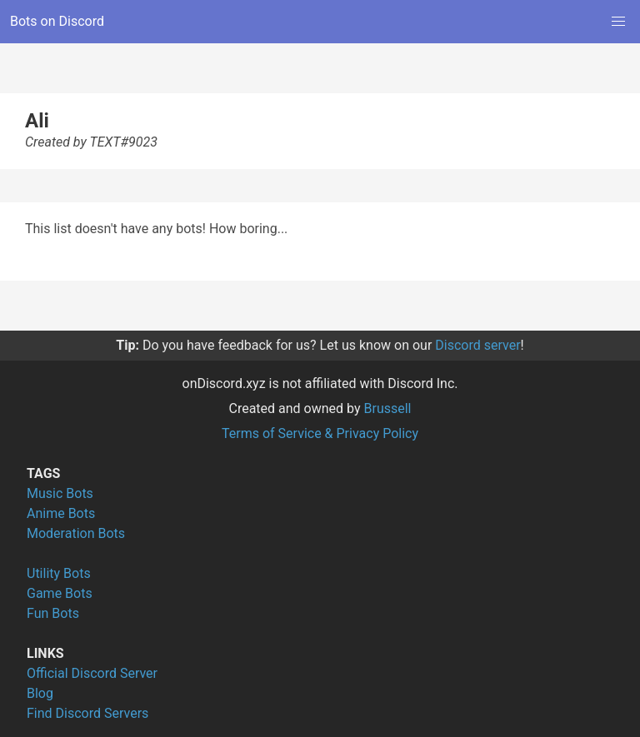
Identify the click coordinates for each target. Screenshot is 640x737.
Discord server (477, 345)
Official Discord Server (92, 673)
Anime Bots (61, 513)
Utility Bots (59, 573)
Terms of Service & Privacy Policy (320, 433)
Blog (40, 693)
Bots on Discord (57, 21)
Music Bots (60, 493)
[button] (618, 21)
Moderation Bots (76, 533)
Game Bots (59, 593)
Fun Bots (53, 613)
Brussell (388, 408)
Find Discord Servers (87, 713)
